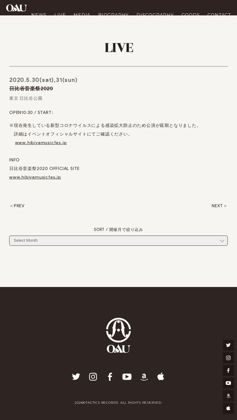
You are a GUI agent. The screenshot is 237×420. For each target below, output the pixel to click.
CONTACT (219, 15)
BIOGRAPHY (113, 15)
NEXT (217, 206)
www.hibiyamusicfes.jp (41, 142)
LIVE (60, 15)
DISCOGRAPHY (155, 15)
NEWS (39, 15)
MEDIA (81, 15)
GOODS (190, 15)
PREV (19, 206)
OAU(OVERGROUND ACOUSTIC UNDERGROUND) (16, 7)
